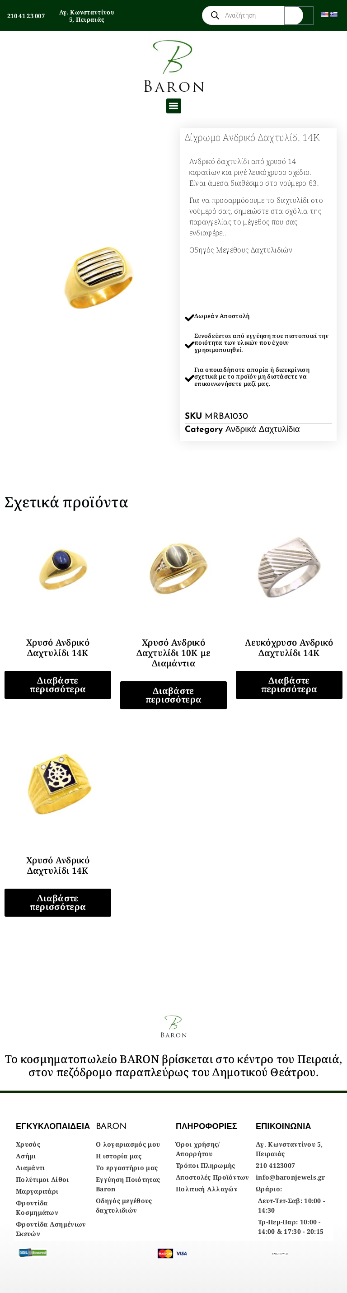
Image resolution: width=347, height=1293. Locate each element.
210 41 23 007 (26, 16)
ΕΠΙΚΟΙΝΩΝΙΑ (283, 1126)
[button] (173, 105)
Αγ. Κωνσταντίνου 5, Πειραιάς (86, 15)
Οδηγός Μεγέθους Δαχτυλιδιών (240, 250)
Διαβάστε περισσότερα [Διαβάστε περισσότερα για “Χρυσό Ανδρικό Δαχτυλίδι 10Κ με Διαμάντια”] (173, 695)
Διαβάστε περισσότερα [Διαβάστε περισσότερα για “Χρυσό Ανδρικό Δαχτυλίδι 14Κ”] (58, 685)
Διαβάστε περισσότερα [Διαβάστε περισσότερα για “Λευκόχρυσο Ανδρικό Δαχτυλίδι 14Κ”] (289, 685)
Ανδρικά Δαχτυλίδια (262, 430)
